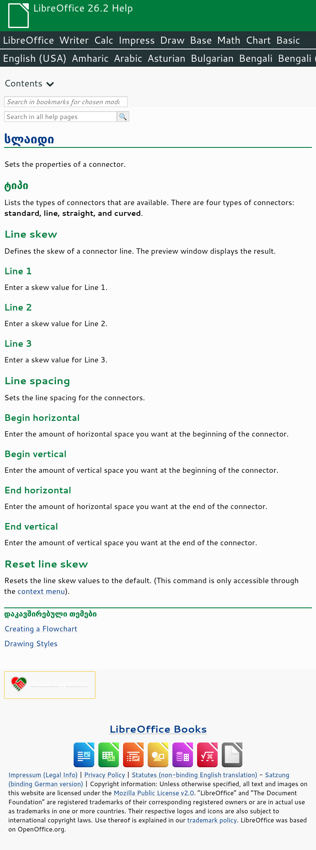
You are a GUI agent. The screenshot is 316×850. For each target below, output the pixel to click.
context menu (41, 591)
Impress (136, 40)
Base (201, 40)
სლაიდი (29, 138)
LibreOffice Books (158, 729)
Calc (104, 40)
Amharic (90, 58)
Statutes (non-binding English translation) (194, 774)
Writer (73, 40)
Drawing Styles (31, 643)
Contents (23, 83)
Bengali (255, 58)
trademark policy (212, 819)
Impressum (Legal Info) (43, 774)
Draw (172, 40)
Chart (258, 40)
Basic (288, 40)
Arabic (128, 58)
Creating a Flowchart (40, 628)
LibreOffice (28, 40)
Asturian (166, 58)
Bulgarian (212, 58)
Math (229, 40)
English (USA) (34, 58)
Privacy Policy (104, 774)
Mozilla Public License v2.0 (154, 792)
